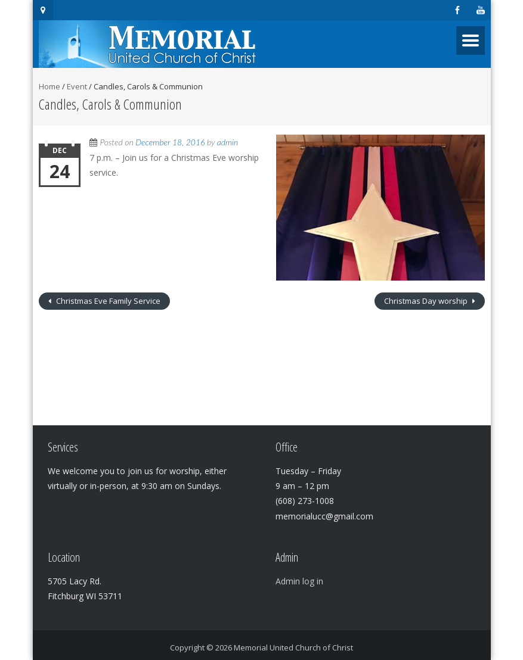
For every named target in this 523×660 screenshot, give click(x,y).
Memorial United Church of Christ (293, 647)
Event (77, 86)
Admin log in (299, 581)
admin (227, 142)
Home (49, 86)
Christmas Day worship (426, 300)
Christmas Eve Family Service (107, 300)
